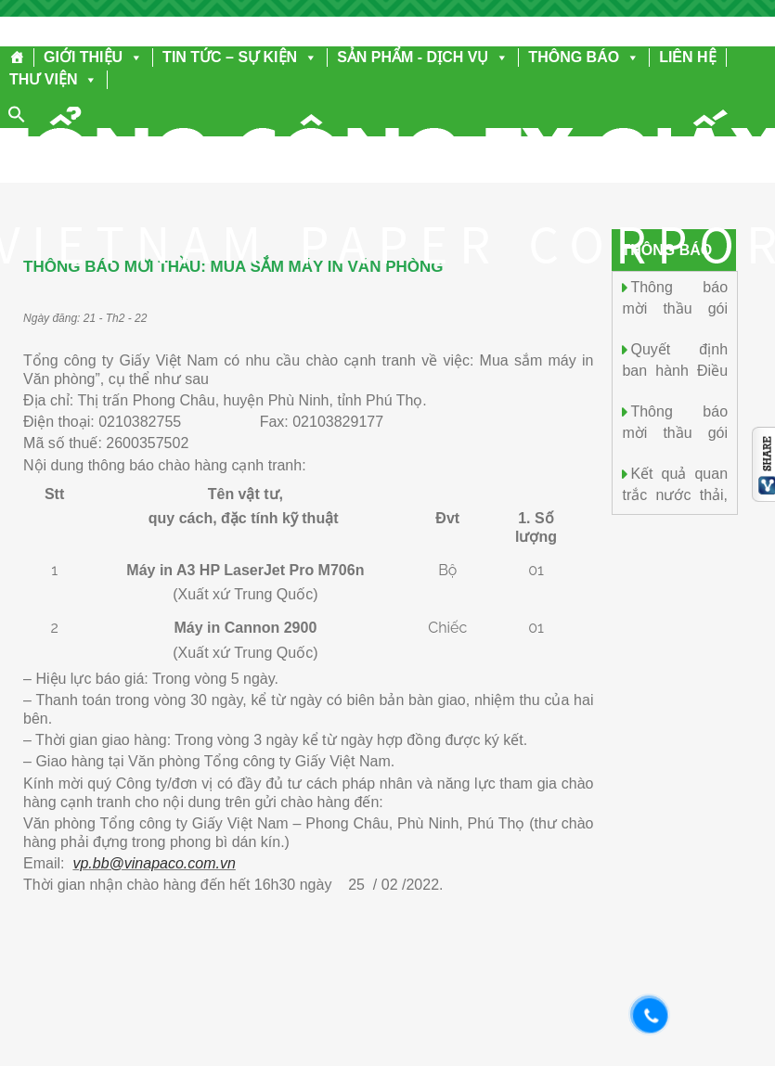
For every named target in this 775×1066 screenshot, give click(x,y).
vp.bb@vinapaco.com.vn (153, 863)
